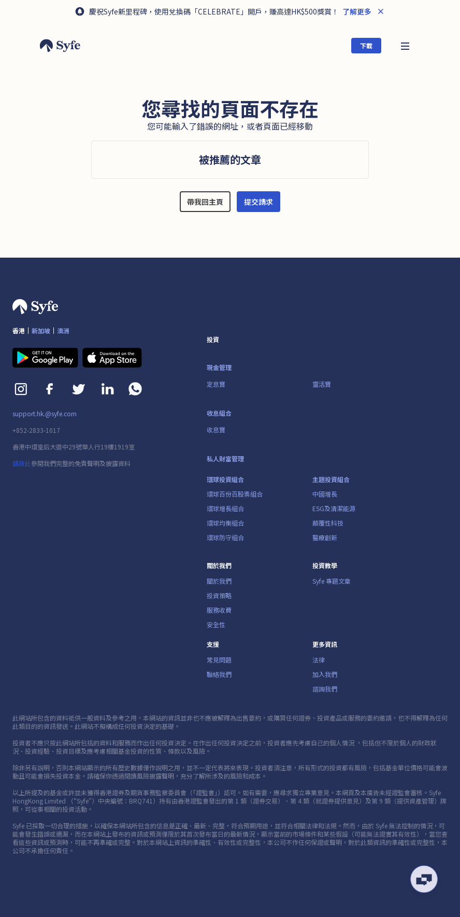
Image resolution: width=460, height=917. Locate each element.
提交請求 (258, 201)
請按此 (21, 463)
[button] (405, 45)
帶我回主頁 (205, 201)
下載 (366, 45)
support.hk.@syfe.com (44, 414)
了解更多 (356, 11)
